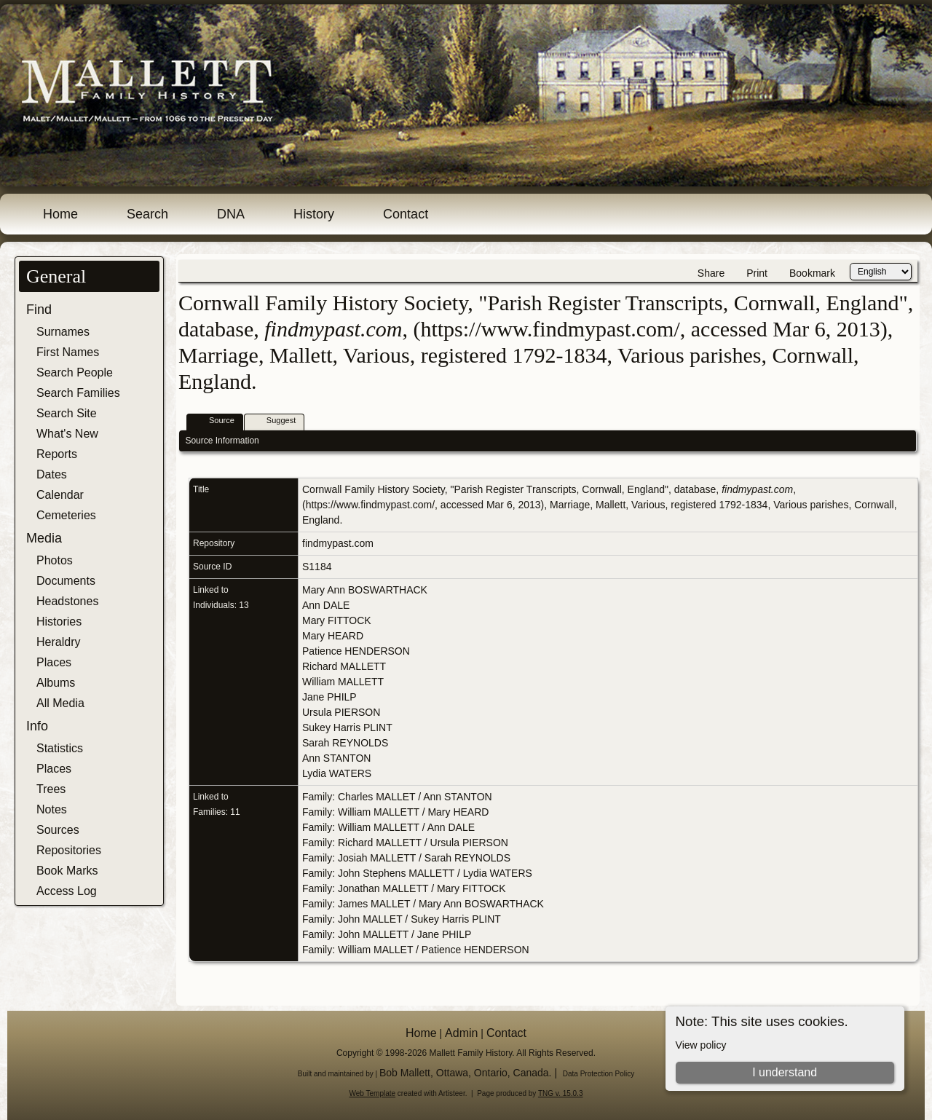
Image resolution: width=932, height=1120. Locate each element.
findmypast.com (338, 543)
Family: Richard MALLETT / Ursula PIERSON (405, 842)
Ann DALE (326, 605)
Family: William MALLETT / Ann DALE (388, 827)
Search (147, 214)
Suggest (274, 421)
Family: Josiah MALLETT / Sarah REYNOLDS (406, 858)
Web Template (373, 1093)
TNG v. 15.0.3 (560, 1093)
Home (60, 214)
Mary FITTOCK (336, 620)
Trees (51, 789)
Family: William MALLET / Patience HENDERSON (415, 949)
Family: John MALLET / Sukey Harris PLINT (401, 919)
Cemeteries (66, 515)
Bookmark (812, 273)
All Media (60, 703)
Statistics (59, 748)
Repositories (68, 850)
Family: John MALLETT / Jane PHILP (386, 934)
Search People (74, 372)
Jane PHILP (329, 697)
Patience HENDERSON (356, 651)
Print (756, 273)
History (313, 214)
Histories (59, 621)
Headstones (67, 601)
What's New (67, 433)
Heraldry (58, 642)
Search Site (66, 413)
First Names (67, 352)
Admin (461, 1033)
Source (215, 421)
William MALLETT (343, 681)
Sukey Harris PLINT (347, 727)
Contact (405, 214)
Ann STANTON (336, 758)
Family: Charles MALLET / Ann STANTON (397, 796)
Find (39, 309)
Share (711, 273)
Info (37, 726)
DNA (231, 214)
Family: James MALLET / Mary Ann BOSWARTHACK (423, 904)
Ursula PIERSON (341, 712)
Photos (54, 560)
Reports (56, 454)
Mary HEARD (332, 636)
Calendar (60, 495)
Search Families (78, 393)
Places (53, 662)
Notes (51, 809)
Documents (65, 581)
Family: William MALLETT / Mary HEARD (395, 812)
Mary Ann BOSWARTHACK (364, 590)
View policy (701, 1045)
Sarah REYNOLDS (345, 743)
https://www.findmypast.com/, (372, 504)
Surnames (63, 332)
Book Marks (67, 870)
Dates (51, 474)
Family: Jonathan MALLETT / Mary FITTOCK (404, 888)
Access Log (66, 891)
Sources (57, 830)
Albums (55, 683)
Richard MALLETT (344, 666)
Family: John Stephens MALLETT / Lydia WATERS (417, 873)
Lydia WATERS (336, 773)
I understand (784, 1072)
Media (44, 538)
